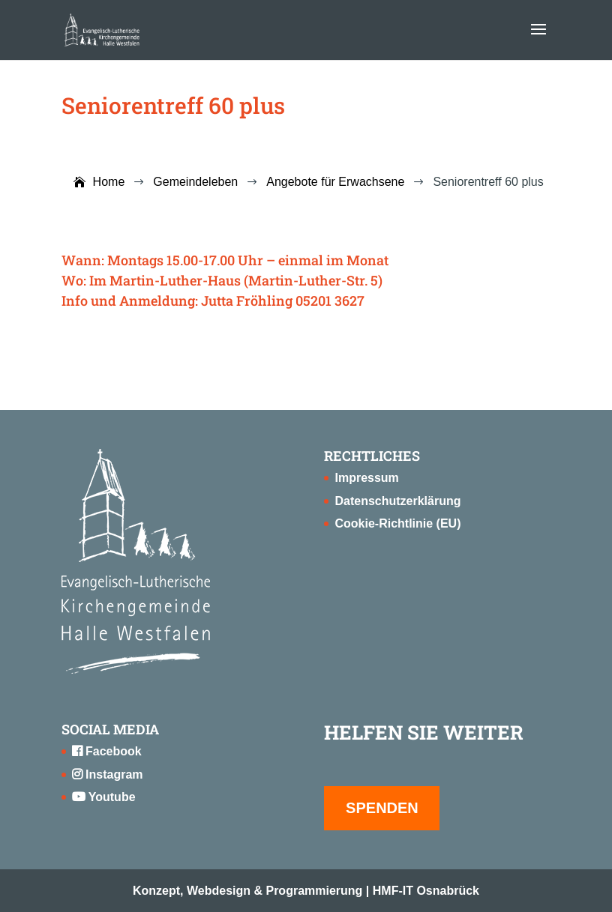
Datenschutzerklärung (397, 501)
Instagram (107, 774)
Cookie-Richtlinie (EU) (397, 523)
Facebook (107, 751)
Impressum (366, 477)
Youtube (104, 797)
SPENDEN (382, 808)
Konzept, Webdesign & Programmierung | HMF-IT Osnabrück (306, 890)
